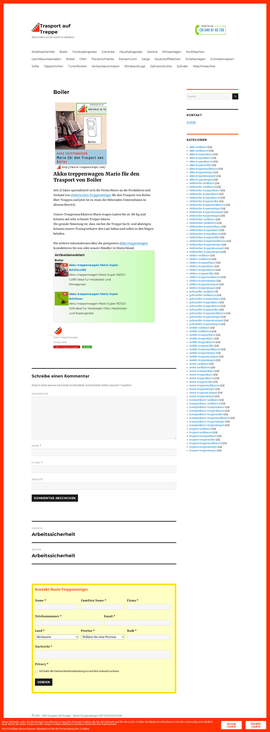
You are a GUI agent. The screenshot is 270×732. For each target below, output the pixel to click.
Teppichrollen (53, 66)
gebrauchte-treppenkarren (204, 306)
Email (109, 616)
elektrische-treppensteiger (204, 208)
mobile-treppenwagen (202, 360)
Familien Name (93, 600)
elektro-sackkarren (200, 259)
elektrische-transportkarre (204, 190)
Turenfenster (77, 66)
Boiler (64, 51)
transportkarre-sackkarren (204, 403)
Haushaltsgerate (131, 51)
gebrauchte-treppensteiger (205, 316)
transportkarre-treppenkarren (207, 410)
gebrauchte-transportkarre (204, 298)
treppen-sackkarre (200, 428)
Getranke (108, 51)
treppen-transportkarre (203, 436)
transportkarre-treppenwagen (207, 425)
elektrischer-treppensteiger (205, 244)
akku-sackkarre (198, 147)
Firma (132, 600)
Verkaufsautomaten (106, 66)
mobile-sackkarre (199, 327)
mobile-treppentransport (204, 356)
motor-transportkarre (201, 371)
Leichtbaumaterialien (46, 59)
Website (37, 479)
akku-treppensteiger (201, 172)
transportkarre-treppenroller (206, 414)
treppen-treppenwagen (203, 450)
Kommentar (40, 393)
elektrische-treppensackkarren (207, 204)
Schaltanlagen (195, 59)
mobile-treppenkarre (201, 338)
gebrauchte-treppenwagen (204, 324)
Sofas (35, 66)
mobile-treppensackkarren (205, 349)
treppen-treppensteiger (203, 446)
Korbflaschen (195, 51)
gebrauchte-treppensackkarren (207, 313)
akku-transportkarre (201, 154)
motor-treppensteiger (202, 389)
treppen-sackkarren (200, 432)
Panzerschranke (102, 59)
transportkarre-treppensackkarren (209, 418)
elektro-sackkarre (199, 255)
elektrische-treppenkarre (204, 194)
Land (40, 630)
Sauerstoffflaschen (168, 59)
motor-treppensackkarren (204, 385)
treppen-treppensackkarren (205, 443)
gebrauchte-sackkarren (202, 295)
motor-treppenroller (201, 381)
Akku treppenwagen (133, 243)
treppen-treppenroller (202, 439)
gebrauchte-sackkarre (202, 291)
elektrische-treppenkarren (204, 197)
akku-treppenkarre (200, 158)
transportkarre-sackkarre (204, 400)
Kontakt (191, 122)
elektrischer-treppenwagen (205, 251)
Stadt (132, 630)
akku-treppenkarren (201, 161)
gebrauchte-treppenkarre (204, 302)
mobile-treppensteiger (202, 353)
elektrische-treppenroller (204, 201)
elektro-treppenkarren (202, 269)
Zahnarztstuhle (161, 66)
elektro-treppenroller (201, 273)
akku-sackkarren (199, 150)
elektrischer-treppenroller (204, 237)
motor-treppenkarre (201, 374)
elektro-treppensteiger (202, 280)
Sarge (146, 59)
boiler (87, 347)
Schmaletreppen (222, 59)
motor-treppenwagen (201, 396)
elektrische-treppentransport (206, 212)
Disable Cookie (256, 720)
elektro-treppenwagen (202, 288)
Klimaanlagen (171, 51)
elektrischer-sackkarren (203, 223)
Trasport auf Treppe (55, 29)
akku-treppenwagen (67, 347)
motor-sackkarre (199, 363)
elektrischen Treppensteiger (91, 195)
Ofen (83, 59)
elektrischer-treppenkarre (204, 230)
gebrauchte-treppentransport (206, 320)
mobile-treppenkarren (202, 342)
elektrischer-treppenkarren (205, 233)
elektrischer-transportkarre (205, 226)
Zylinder (182, 66)
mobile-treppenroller (201, 345)
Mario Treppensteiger (65, 337)
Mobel (70, 59)
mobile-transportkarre (202, 334)
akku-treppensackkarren (203, 168)
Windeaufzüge (134, 66)
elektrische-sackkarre (201, 183)
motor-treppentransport (203, 392)
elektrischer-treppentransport (206, 248)
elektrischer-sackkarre (202, 219)
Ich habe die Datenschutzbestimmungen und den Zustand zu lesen (79, 671)
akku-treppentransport (202, 176)
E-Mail (37, 462)
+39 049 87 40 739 (211, 30)
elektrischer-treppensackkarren (207, 241)
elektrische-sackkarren (202, 186)
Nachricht (43, 646)
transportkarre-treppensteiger (207, 421)
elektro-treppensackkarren (205, 277)
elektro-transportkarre (202, 262)
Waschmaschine (204, 66)
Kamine (152, 51)
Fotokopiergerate (84, 51)
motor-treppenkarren (201, 378)
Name (36, 445)
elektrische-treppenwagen (204, 215)
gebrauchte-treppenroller (204, 309)
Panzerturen (128, 59)
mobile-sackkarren (200, 331)
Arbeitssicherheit (43, 51)
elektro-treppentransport (204, 284)
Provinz (88, 630)
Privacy (42, 664)
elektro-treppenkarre (201, 266)
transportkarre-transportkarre (207, 407)
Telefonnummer (48, 616)
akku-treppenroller (200, 165)
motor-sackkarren (199, 367)
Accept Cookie (231, 720)
